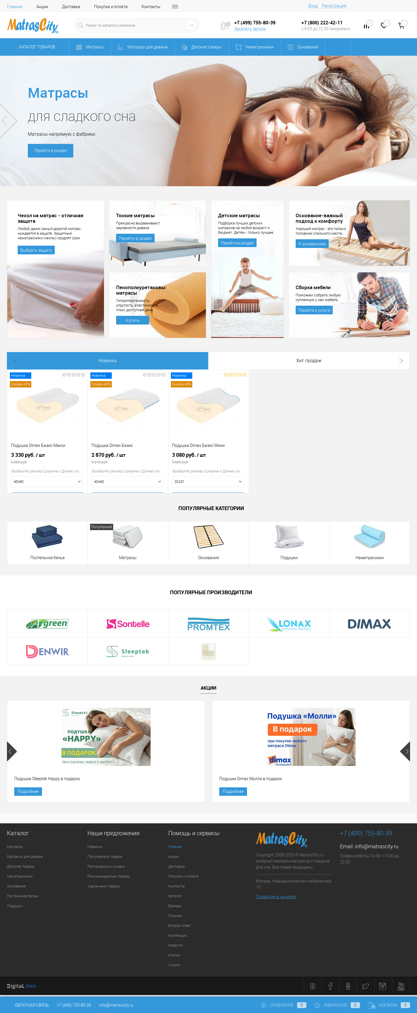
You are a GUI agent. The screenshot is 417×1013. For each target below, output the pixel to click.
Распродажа (208, 360)
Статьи (174, 957)
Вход (313, 5)
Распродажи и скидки (106, 868)
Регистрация (334, 5)
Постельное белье (47, 557)
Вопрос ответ (179, 927)
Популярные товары (104, 858)
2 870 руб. (128, 460)
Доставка (71, 6)
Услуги (174, 967)
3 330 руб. (47, 460)
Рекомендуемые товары (108, 878)
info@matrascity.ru (376, 848)
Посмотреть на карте (276, 898)
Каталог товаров (36, 47)
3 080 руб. (208, 460)
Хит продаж (127, 360)
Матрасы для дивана (25, 858)
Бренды (175, 908)
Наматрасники (370, 557)
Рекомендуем (288, 360)
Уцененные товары (103, 888)
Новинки (94, 849)
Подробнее (28, 793)
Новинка (47, 360)
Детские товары (21, 868)
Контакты (151, 6)
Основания (208, 557)
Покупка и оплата (111, 6)
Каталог (175, 898)
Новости (175, 947)
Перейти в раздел (51, 151)
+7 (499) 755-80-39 (74, 1005)
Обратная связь (28, 1005)
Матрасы (128, 557)
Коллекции (177, 937)
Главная (15, 6)
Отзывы (175, 918)
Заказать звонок (250, 28)
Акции (42, 6)
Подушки (289, 557)
